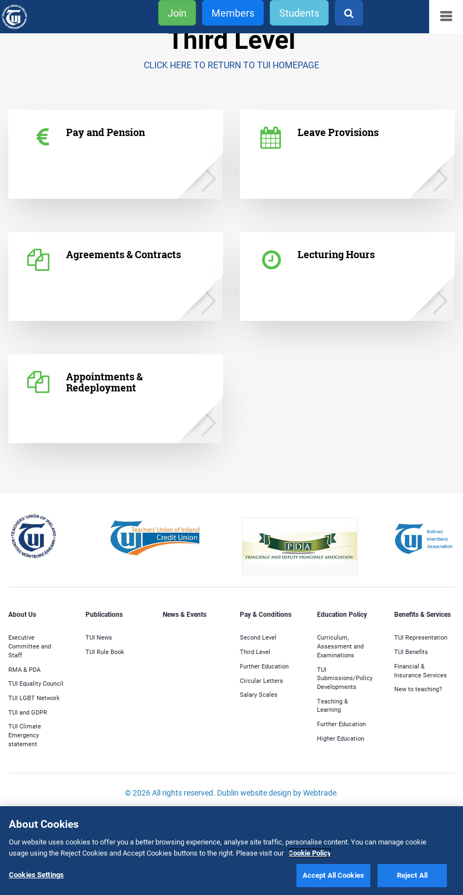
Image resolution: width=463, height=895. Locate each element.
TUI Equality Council (35, 683)
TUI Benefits (411, 651)
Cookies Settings (36, 874)
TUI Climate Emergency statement (24, 734)
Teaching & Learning (332, 705)
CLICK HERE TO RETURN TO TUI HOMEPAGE (231, 65)
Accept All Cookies (333, 875)
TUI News (98, 637)
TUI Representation (420, 637)
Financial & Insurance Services (420, 670)
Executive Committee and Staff (29, 645)
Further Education (264, 666)
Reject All (412, 875)
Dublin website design (254, 792)
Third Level (255, 651)
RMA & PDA (24, 669)
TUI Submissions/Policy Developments (345, 678)
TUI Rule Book (104, 651)
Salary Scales (259, 694)
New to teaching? (418, 689)
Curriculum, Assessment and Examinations (340, 645)
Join (177, 12)
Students (299, 12)
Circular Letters (261, 680)
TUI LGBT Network (34, 697)
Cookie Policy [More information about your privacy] (309, 853)
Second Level (258, 637)
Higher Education (340, 738)
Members (233, 12)
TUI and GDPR (27, 712)
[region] (231, 850)
